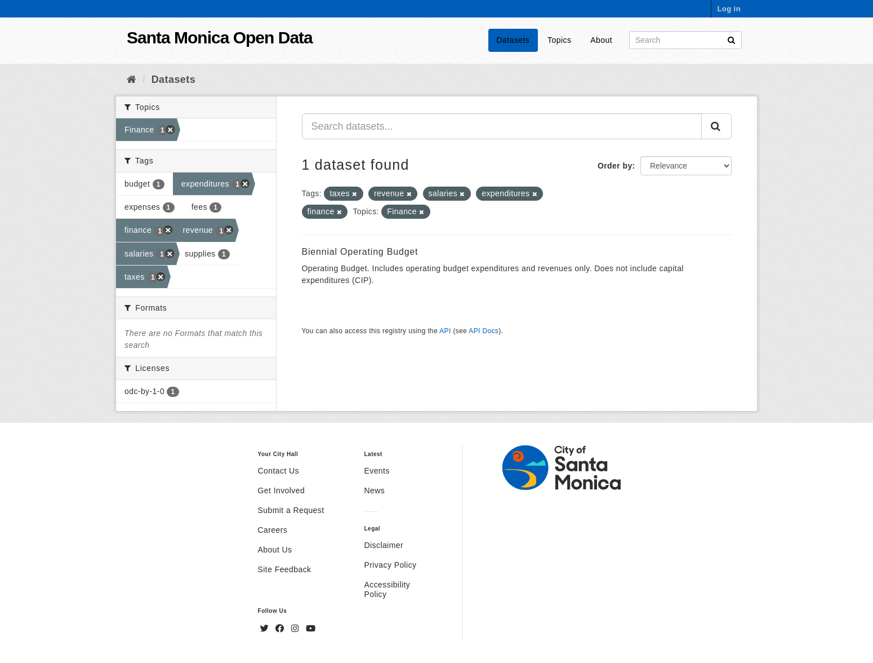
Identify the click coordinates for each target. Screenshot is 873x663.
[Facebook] (281, 628)
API (445, 331)
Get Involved (281, 490)
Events (376, 470)
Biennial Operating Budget (360, 252)
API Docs (483, 331)
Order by (615, 165)
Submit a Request (291, 510)
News (374, 490)
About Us (275, 549)
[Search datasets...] (502, 126)
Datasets (513, 40)
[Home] (131, 79)
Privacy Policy (390, 564)
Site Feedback (284, 569)
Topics (559, 40)
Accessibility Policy (387, 589)
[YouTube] (311, 628)
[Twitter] (266, 628)
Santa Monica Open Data (220, 37)
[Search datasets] (685, 40)
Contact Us (278, 470)
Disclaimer (383, 545)
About (601, 40)
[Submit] (731, 39)
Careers (273, 529)
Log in (729, 9)
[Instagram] (296, 628)
